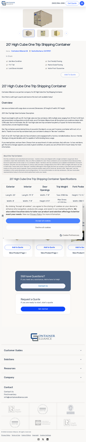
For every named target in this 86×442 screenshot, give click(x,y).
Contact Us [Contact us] (43, 286)
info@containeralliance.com (16, 397)
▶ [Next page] (82, 238)
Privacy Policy (5, 435)
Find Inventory (10, 394)
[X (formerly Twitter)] (43, 439)
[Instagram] (38, 439)
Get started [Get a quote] (43, 309)
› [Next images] (66, 33)
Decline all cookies (43, 227)
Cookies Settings (45, 435)
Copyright (35, 435)
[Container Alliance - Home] (43, 337)
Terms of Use (16, 435)
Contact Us (9, 392)
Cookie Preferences (69, 235)
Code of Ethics (26, 435)
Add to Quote (17, 247)
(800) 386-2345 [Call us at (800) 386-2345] (58, 3)
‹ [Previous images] (19, 33)
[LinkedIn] (47, 439)
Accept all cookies (43, 221)
